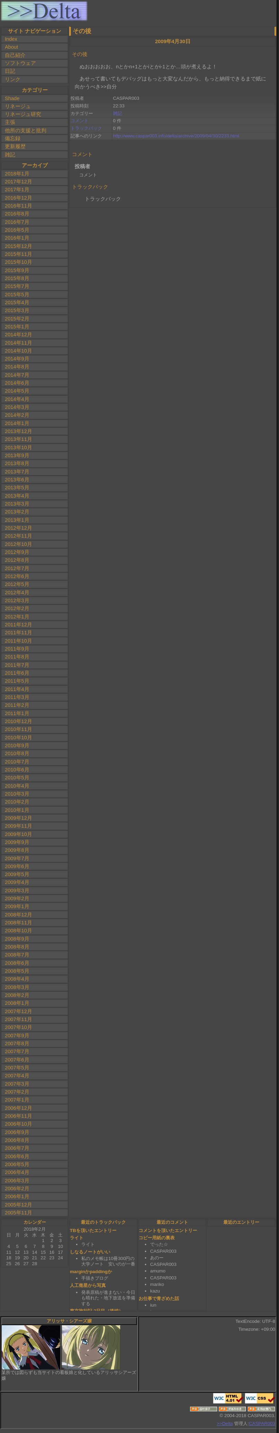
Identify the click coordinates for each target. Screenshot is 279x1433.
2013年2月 (17, 511)
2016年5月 (17, 230)
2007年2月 (17, 1092)
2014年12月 (18, 334)
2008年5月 (17, 971)
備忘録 (12, 138)
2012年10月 (18, 544)
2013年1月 (17, 520)
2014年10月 (18, 351)
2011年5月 (17, 681)
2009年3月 (17, 890)
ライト (76, 1237)
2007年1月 (17, 1100)
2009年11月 (18, 826)
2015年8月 (17, 278)
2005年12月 (18, 1205)
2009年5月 (17, 874)
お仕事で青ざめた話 (159, 1298)
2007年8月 (17, 1043)
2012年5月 (17, 584)
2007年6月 (17, 1059)
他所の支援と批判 (25, 130)
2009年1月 (17, 906)
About (11, 47)
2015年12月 (18, 246)
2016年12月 (18, 198)
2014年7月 (17, 375)
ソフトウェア (20, 63)
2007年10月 (18, 1027)
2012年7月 (17, 568)
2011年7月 (17, 665)
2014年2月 (17, 415)
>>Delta (225, 1423)
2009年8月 (17, 850)
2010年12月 (18, 721)
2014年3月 (17, 407)
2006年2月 (17, 1188)
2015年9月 (17, 270)
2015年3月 (17, 310)
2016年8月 (17, 214)
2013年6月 (17, 479)
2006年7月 (17, 1148)
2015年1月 (17, 326)
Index (11, 39)
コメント (80, 120)
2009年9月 (17, 842)
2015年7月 (17, 286)
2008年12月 (18, 914)
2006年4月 (17, 1172)
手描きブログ (94, 1278)
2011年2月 (17, 705)
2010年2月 (17, 802)
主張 (10, 122)
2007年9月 (17, 1035)
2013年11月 (18, 439)
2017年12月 (18, 181)
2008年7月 (17, 955)
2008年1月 (17, 1003)
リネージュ (18, 106)
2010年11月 (18, 729)
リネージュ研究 (23, 114)
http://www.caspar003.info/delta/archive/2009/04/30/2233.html (176, 135)
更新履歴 (15, 146)
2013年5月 (17, 487)
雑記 (10, 154)
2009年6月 (17, 866)
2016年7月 (17, 222)
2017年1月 (17, 189)
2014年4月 (17, 399)
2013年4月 (17, 496)
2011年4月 (17, 689)
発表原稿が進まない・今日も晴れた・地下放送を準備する (108, 1298)
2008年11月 (18, 922)
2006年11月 (18, 1116)
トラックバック (86, 128)
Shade (12, 98)
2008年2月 (17, 995)
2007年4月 (17, 1075)
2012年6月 (17, 576)
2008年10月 (18, 930)
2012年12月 (18, 528)
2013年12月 (18, 431)
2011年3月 (17, 697)
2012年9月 (17, 552)
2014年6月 (17, 383)
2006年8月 (17, 1140)
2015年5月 (17, 294)
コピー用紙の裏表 (157, 1237)
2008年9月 (17, 939)
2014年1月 (17, 423)
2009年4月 (17, 882)
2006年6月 (17, 1156)
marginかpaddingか (91, 1271)
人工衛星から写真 (88, 1285)
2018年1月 (17, 173)
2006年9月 (17, 1132)
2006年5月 (17, 1164)
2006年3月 (17, 1180)
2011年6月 (17, 673)
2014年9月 (17, 359)
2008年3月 (17, 987)
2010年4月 (17, 786)
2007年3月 (17, 1084)
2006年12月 (18, 1108)
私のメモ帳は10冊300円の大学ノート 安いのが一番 (108, 1261)
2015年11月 (18, 254)
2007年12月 (18, 1011)
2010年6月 (17, 769)
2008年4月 (17, 979)
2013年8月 (17, 463)
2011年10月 (18, 641)
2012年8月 (17, 560)
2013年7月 (17, 471)
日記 (10, 71)
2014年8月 (17, 366)
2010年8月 (17, 753)
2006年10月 (18, 1124)
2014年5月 (17, 391)
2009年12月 (18, 818)
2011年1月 (17, 713)
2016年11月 (18, 206)
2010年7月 (17, 761)
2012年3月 (17, 600)
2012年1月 (17, 616)
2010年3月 (17, 794)
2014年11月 (18, 343)
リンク (12, 79)
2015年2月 (17, 318)
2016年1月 (17, 238)
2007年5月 (17, 1067)
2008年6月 (17, 963)
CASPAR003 (262, 1423)
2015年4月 (17, 302)
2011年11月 (18, 632)
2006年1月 (17, 1196)
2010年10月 (18, 737)
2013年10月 (18, 447)
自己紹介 (15, 55)
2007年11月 (18, 1019)
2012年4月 (17, 592)
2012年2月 (17, 608)
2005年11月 (18, 1212)
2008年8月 (17, 947)
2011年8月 (17, 657)
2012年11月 (18, 536)
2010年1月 (17, 810)
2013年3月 (17, 504)
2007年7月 (17, 1051)
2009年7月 (17, 858)
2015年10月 (18, 262)
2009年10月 (18, 834)
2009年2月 (17, 898)
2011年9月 (17, 649)
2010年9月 (17, 745)
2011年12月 (18, 624)
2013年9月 (17, 455)
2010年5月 (17, 777)
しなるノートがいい (90, 1251)
